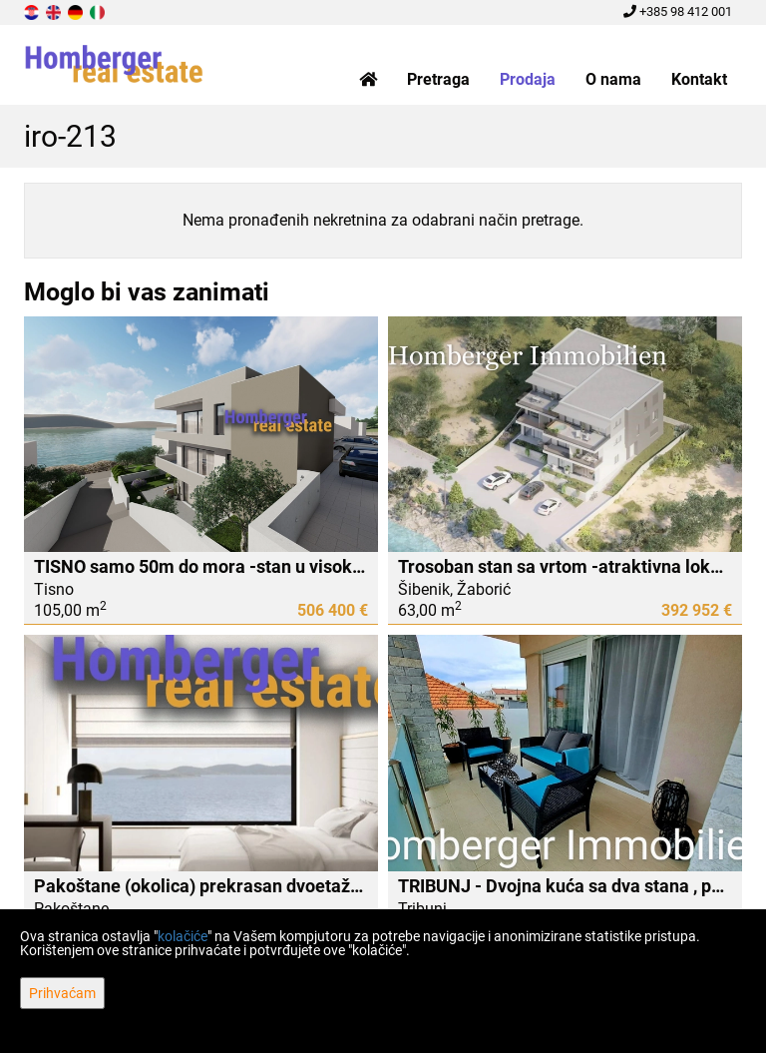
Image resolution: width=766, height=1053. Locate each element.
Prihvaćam (62, 993)
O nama (613, 79)
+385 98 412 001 (677, 11)
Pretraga (438, 79)
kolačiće (182, 936)
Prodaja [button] (528, 79)
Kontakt (699, 79)
